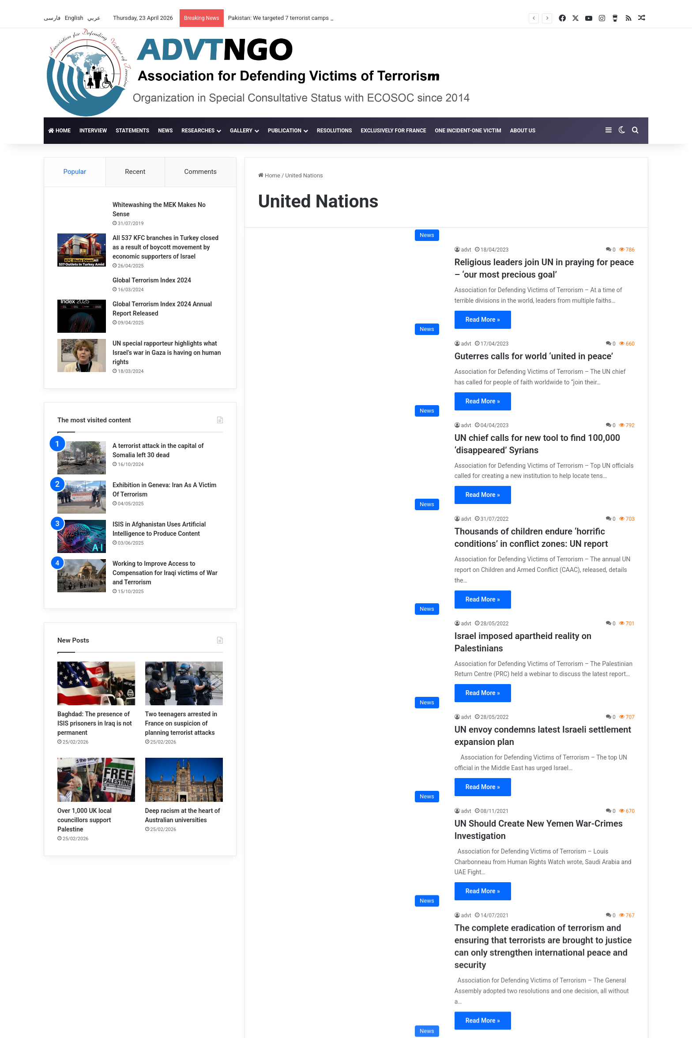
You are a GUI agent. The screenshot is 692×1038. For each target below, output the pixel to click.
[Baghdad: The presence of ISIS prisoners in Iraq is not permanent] (96, 683)
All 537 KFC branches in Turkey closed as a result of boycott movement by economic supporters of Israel (165, 247)
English (75, 18)
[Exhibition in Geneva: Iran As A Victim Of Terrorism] (81, 497)
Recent (135, 172)
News (165, 131)
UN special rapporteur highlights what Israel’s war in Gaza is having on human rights (167, 352)
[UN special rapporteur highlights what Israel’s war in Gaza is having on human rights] (81, 355)
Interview (93, 131)
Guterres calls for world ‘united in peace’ (534, 356)
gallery (241, 131)
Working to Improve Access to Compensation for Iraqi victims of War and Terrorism (165, 573)
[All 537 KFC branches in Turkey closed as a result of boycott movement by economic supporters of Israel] (81, 250)
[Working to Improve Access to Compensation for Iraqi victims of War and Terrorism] (81, 575)
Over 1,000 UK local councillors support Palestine (84, 820)
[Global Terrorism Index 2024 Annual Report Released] (81, 316)
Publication (284, 131)
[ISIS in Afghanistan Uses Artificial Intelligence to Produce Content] (81, 536)
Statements (132, 131)
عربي (94, 18)
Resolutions (334, 131)
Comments (200, 172)
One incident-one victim (468, 131)
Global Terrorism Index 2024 (152, 280)
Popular (75, 172)
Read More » (483, 319)
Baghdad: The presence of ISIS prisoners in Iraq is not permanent (94, 723)
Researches (197, 131)
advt (466, 250)
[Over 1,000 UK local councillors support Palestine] (96, 779)
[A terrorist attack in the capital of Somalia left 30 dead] (81, 457)
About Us (522, 131)
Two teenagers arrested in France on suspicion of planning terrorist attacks (181, 723)
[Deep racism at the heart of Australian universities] (184, 779)
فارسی (53, 18)
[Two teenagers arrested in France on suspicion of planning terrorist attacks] (184, 683)
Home (59, 131)
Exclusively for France (393, 131)
